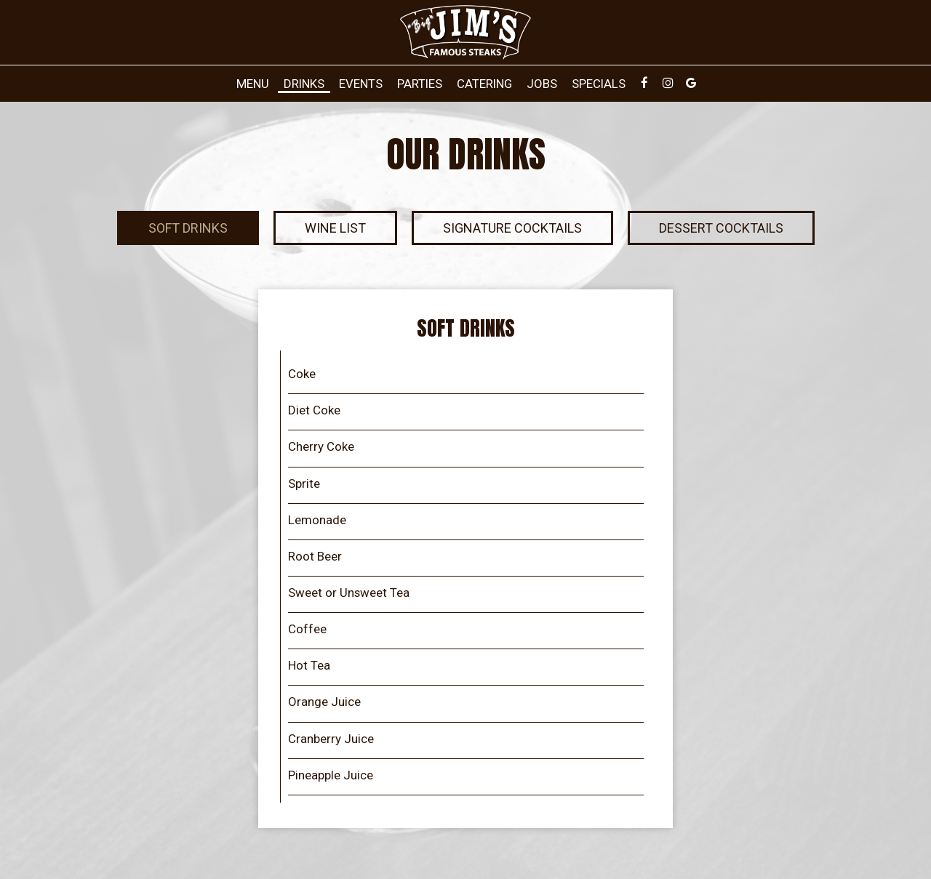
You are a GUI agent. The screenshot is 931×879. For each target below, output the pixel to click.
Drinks (304, 83)
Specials (599, 83)
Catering (484, 83)
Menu (252, 83)
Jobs (542, 83)
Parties (419, 83)
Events (361, 83)
